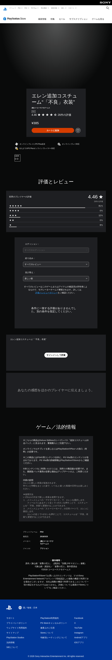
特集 (53, 16)
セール (62, 16)
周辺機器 (44, 8)
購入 (62, 8)
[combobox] (56, 247)
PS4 (25, 8)
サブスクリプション (78, 16)
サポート (71, 8)
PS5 (19, 8)
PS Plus (34, 8)
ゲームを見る (98, 16)
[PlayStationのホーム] (5, 8)
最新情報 (54, 8)
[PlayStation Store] (15, 15)
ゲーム (11, 8)
